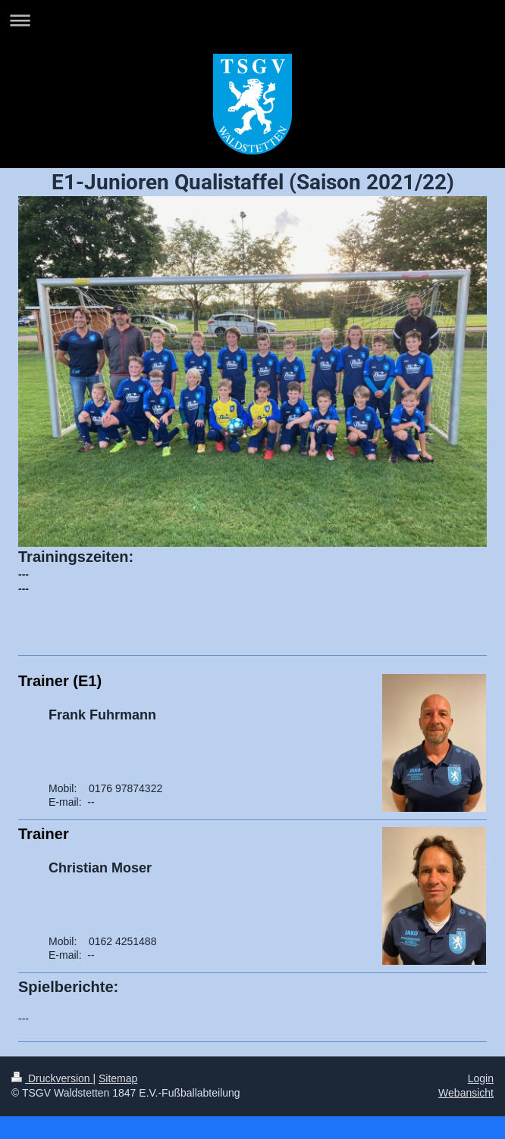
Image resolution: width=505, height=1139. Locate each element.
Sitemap (118, 1078)
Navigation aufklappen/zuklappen (252, 20)
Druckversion (52, 1078)
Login (481, 1078)
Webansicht (466, 1093)
